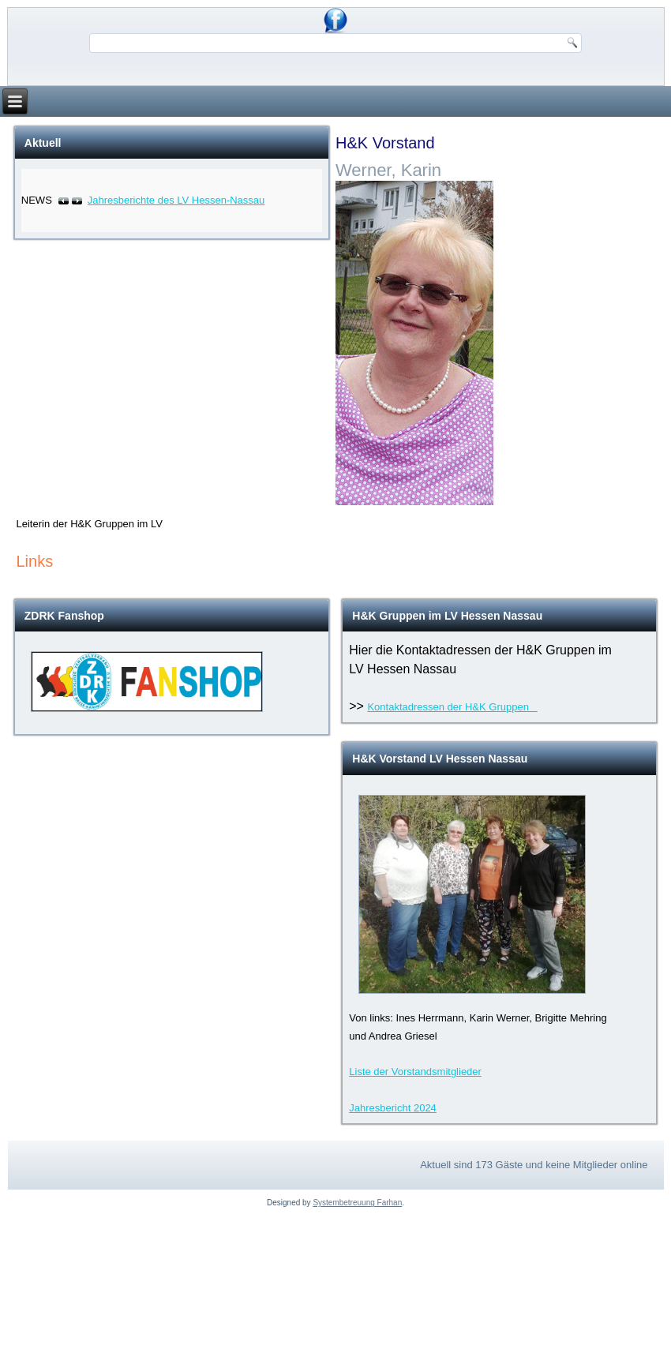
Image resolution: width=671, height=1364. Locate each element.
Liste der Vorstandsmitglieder (415, 1071)
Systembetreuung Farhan (357, 1202)
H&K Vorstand (385, 143)
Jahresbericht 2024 (393, 1108)
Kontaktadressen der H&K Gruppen (452, 707)
